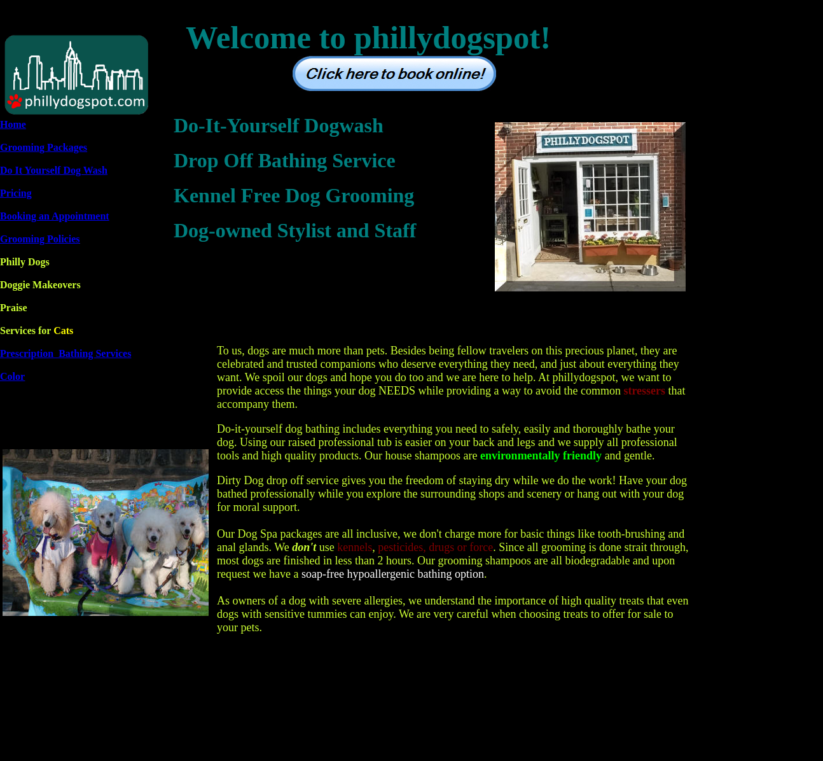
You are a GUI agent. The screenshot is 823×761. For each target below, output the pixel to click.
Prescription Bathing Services (65, 353)
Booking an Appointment (54, 216)
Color (12, 376)
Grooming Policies (40, 239)
